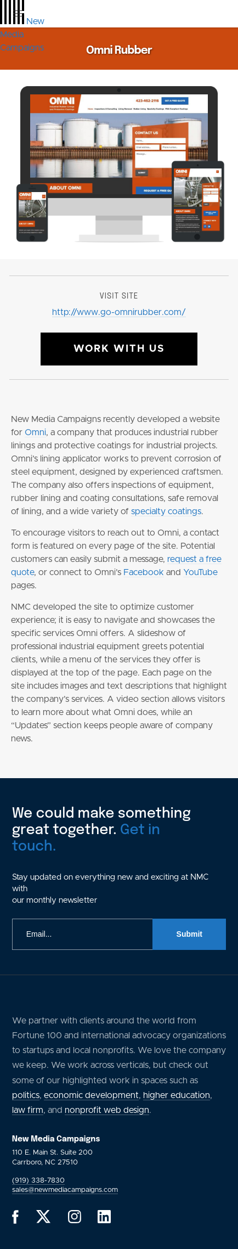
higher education (176, 1095)
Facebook (143, 572)
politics (25, 1095)
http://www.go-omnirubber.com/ (119, 312)
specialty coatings (166, 511)
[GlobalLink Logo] (22, 34)
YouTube (200, 572)
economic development (91, 1095)
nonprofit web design (107, 1110)
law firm (27, 1110)
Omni (35, 432)
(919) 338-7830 (38, 1180)
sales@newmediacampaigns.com (65, 1190)
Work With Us (119, 349)
